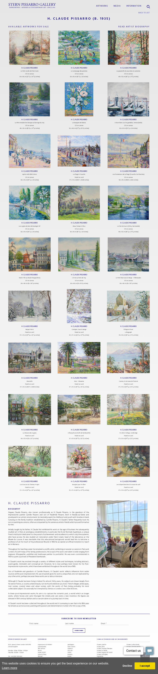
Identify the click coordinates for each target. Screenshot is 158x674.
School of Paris (42, 655)
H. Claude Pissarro (29, 67)
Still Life (70, 651)
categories (42, 639)
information (133, 6)
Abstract (40, 656)
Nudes (69, 656)
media (117, 6)
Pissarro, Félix (101, 647)
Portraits (70, 655)
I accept (145, 665)
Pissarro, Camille (101, 645)
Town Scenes (71, 647)
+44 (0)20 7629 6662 (16, 656)
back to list (144, 12)
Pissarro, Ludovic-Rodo (133, 645)
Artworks (102, 6)
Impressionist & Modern (45, 645)
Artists (40, 651)
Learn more (9, 668)
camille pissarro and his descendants (112, 639)
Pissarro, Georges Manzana (104, 649)
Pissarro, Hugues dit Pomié (104, 653)
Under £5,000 (42, 653)
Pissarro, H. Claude (102, 651)
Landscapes (71, 645)
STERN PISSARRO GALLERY (17, 639)
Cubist (69, 653)
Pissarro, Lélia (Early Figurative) (102, 656)
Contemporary (42, 647)
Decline (127, 665)
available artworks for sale (28, 26)
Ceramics (70, 649)
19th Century (41, 649)
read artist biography (134, 26)
